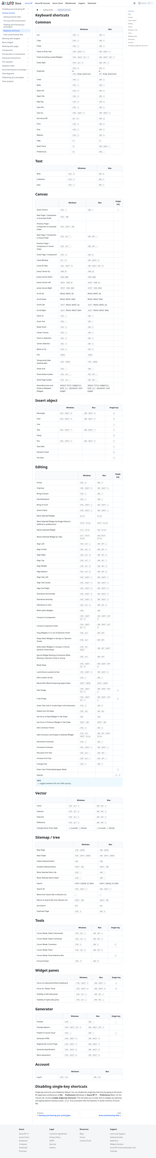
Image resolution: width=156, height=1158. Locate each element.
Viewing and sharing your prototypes (14, 25)
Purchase (23, 1151)
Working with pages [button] (10, 46)
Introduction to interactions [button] (13, 54)
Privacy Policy (54, 1137)
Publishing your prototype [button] (13, 77)
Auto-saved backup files (13, 34)
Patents (52, 1147)
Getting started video (12, 17)
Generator (131, 39)
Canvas (130, 17)
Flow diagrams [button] (8, 73)
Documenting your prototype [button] (14, 69)
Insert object (132, 20)
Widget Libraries (116, 1144)
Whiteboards (70, 3)
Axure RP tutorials (42, 3)
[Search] (145, 3)
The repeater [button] (7, 62)
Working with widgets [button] (11, 38)
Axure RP (28, 3)
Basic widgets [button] (7, 42)
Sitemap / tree (132, 30)
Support (81, 3)
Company (23, 1144)
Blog (81, 1134)
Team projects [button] (8, 81)
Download (92, 3)
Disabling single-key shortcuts (138, 46)
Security (52, 1144)
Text (129, 14)
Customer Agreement (58, 1134)
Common (131, 11)
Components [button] (7, 50)
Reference (114, 1141)
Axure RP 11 (24, 1134)
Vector (130, 27)
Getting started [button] (8, 13)
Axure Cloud (58, 3)
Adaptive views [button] (8, 66)
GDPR (51, 1141)
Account (130, 42)
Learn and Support (117, 1134)
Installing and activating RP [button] (13, 9)
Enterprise (23, 1141)
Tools (130, 33)
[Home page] (37, 10)
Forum (82, 1137)
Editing (130, 24)
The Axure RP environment (14, 21)
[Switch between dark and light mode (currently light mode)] (134, 3)
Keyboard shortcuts (11, 31)
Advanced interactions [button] (11, 58)
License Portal (85, 1141)
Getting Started (116, 1137)
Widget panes (132, 36)
